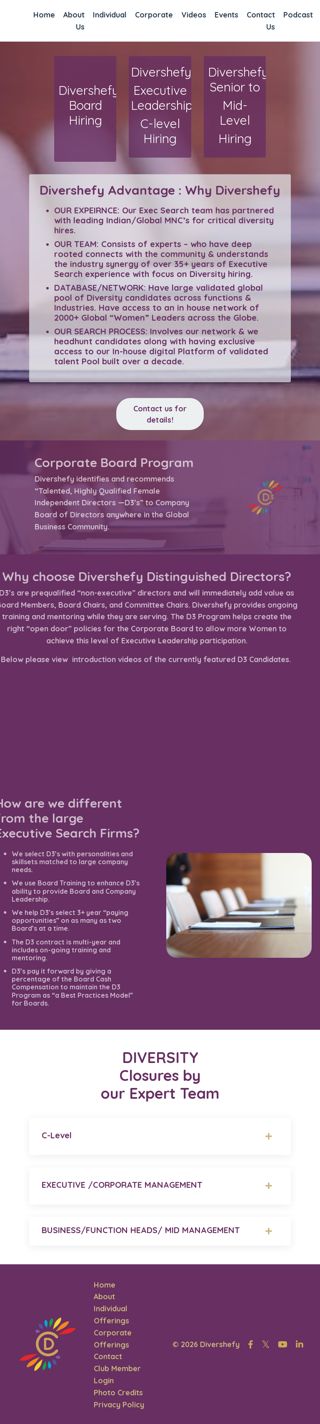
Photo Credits (118, 1391)
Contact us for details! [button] (160, 413)
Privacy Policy (119, 1403)
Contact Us (261, 20)
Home (44, 14)
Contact (108, 1355)
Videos (194, 14)
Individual (110, 14)
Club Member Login (117, 1373)
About (104, 1295)
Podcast (298, 14)
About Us (74, 20)
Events (227, 14)
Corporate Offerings (113, 1337)
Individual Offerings (111, 1313)
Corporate (154, 14)
